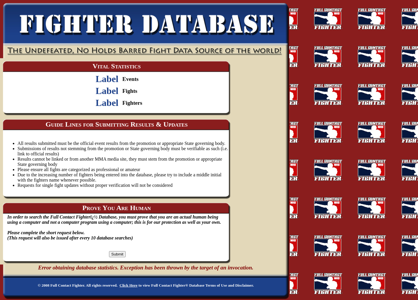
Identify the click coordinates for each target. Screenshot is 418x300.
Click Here (129, 285)
